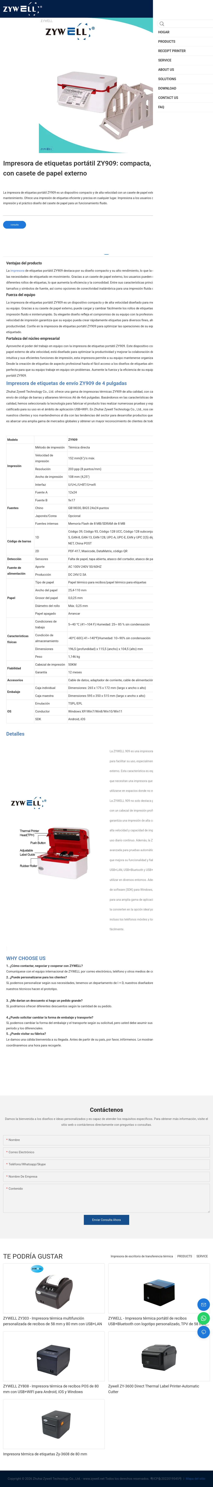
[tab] (106, 253)
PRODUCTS (184, 1256)
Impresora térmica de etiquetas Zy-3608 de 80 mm (45, 1454)
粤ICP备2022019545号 (166, 1479)
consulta (15, 225)
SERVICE (202, 1256)
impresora (17, 271)
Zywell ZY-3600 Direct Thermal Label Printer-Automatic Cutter (153, 1389)
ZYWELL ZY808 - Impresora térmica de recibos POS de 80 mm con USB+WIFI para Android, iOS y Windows (51, 1389)
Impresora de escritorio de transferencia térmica (142, 1256)
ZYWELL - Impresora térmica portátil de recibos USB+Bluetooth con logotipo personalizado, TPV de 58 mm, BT (157, 1321)
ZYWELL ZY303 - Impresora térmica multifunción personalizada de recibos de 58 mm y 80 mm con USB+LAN (52, 1321)
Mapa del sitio (195, 1479)
